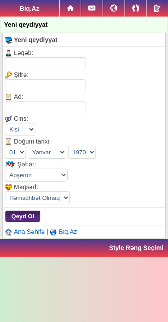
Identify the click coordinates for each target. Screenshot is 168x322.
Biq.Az (68, 231)
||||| (37, 197)
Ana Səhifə (29, 231)
